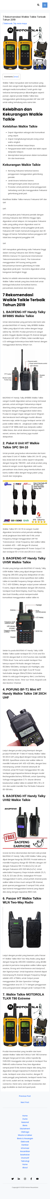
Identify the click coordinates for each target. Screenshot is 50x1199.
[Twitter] (12, 1179)
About (25, 1167)
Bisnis (25, 1125)
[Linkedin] (19, 1179)
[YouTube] (37, 1179)
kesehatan (25, 1155)
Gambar (25, 1145)
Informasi (25, 1148)
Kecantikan (25, 1151)
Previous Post (25, 1096)
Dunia (25, 1119)
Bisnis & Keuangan (25, 1138)
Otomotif (25, 1158)
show (16, 77)
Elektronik (8, 23)
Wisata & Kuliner (25, 1135)
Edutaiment (25, 1128)
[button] (38, 5)
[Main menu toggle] (45, 5)
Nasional (25, 1122)
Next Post (25, 1102)
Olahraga (25, 1132)
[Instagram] (25, 1179)
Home (25, 1116)
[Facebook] (31, 1179)
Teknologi (25, 1161)
